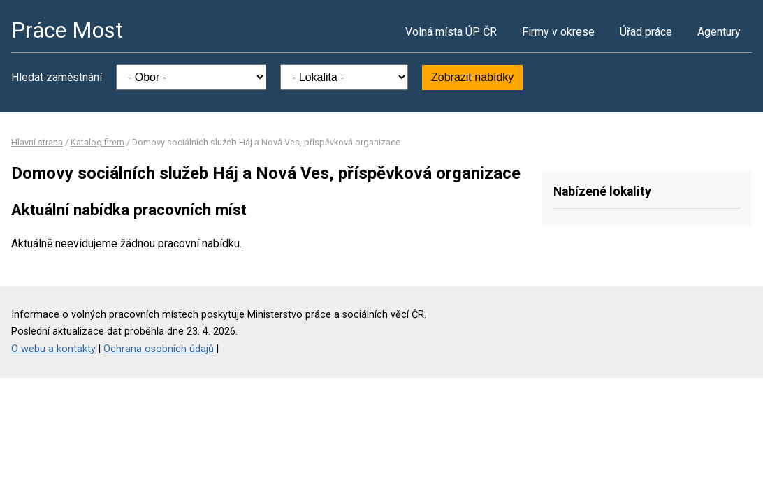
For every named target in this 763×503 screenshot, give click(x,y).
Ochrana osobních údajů (158, 349)
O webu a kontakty (53, 349)
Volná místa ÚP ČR (451, 31)
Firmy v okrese (558, 31)
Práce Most (67, 30)
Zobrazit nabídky (472, 77)
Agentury (719, 31)
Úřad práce (646, 31)
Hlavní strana (37, 142)
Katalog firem (97, 142)
